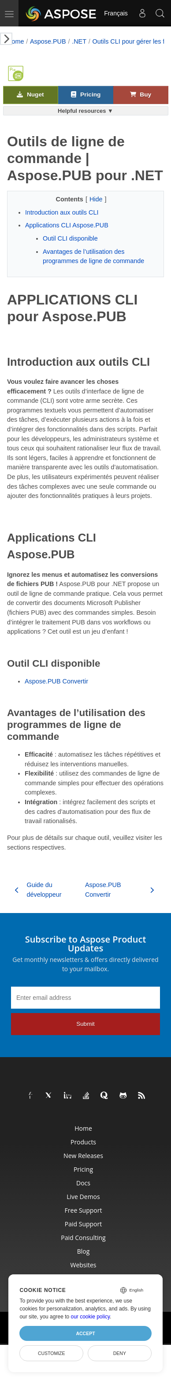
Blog (83, 1251)
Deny (119, 1353)
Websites (83, 1265)
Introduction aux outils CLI (61, 212)
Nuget (30, 94)
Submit (85, 1024)
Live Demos (83, 1196)
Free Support (83, 1210)
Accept (85, 1333)
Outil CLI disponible (70, 238)
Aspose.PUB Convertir (56, 681)
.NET (79, 41)
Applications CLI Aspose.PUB (66, 225)
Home (15, 41)
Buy (140, 94)
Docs (83, 1183)
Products (83, 1142)
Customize (51, 1353)
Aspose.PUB (48, 41)
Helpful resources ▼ (85, 111)
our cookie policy (90, 1317)
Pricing (86, 94)
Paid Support (83, 1224)
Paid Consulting (83, 1237)
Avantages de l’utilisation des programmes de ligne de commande (93, 256)
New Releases (83, 1155)
